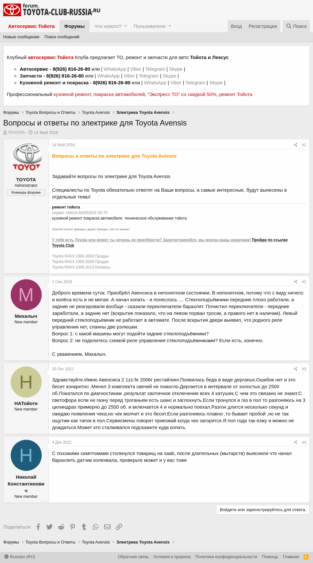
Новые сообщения (21, 36)
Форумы (74, 26)
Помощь (270, 556)
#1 (304, 145)
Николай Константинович (26, 483)
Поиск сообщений (62, 36)
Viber (135, 69)
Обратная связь (133, 556)
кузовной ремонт (72, 94)
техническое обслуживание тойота (155, 218)
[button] (126, 26)
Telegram (156, 69)
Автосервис (34, 69)
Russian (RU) (20, 556)
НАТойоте (26, 403)
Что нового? (108, 26)
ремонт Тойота (235, 94)
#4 (304, 442)
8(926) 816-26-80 (71, 69)
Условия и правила (172, 556)
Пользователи (149, 26)
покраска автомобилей (119, 94)
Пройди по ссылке (270, 240)
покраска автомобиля (102, 218)
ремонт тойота (66, 207)
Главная (291, 556)
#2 (304, 282)
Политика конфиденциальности (226, 556)
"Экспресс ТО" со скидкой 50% (181, 94)
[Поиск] (296, 26)
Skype (176, 69)
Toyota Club (63, 245)
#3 (304, 369)
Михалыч (26, 316)
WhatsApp (115, 69)
